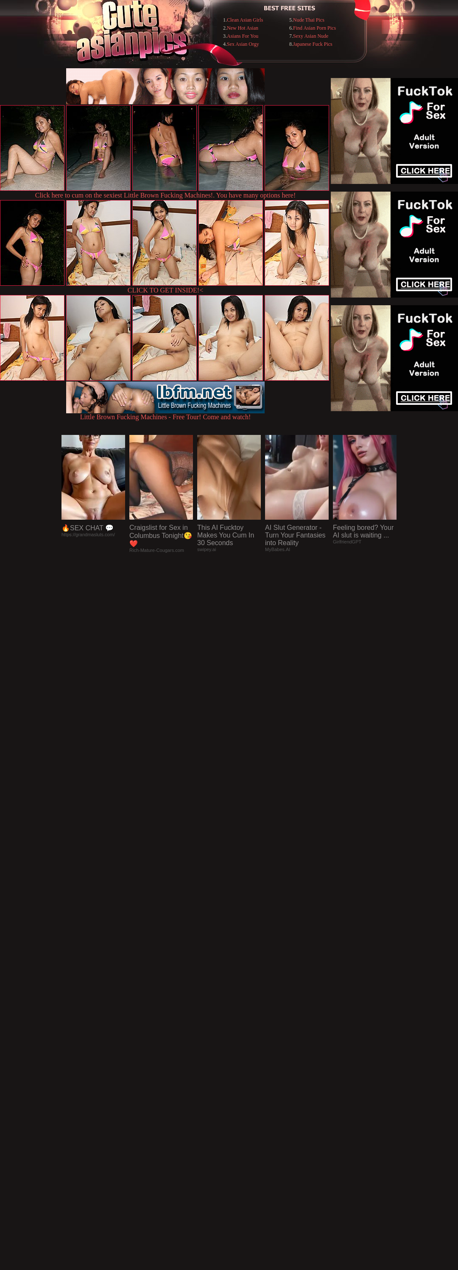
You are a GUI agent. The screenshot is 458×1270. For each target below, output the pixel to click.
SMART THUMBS (244, 1096)
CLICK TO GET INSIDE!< (165, 290)
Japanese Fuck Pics (312, 44)
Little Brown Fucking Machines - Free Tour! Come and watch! (165, 414)
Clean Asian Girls (245, 20)
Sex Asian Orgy (243, 44)
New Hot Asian (242, 28)
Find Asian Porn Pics (314, 28)
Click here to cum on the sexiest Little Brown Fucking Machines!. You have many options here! (165, 195)
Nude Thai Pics (308, 20)
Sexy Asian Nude (310, 36)
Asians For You (242, 36)
